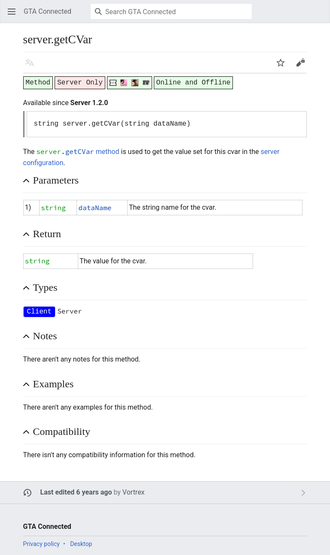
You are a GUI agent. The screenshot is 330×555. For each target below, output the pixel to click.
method (107, 152)
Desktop (81, 543)
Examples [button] (53, 383)
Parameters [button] (56, 180)
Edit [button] (302, 67)
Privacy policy (41, 543)
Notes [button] (45, 335)
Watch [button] (283, 67)
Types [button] (45, 287)
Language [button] (32, 67)
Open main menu (14, 16)
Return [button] (47, 233)
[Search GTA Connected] (171, 11)
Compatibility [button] (61, 431)
